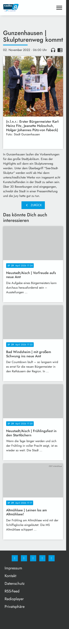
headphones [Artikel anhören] (53, 50)
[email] (51, 558)
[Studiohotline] (42, 558)
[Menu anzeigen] (59, 8)
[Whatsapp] (33, 558)
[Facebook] (15, 558)
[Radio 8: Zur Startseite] (18, 8)
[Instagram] (24, 558)
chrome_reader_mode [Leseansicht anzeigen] (60, 50)
